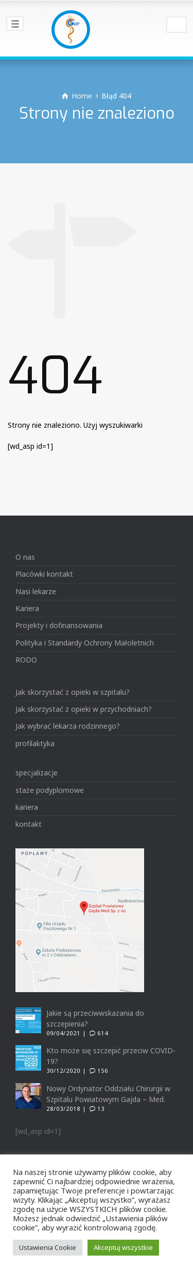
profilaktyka (35, 743)
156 (102, 1070)
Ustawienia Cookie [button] (47, 1247)
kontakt (28, 824)
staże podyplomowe (49, 790)
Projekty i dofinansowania (58, 625)
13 (100, 1108)
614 (102, 1033)
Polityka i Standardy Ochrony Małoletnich (84, 643)
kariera (26, 807)
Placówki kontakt (44, 574)
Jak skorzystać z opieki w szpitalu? (72, 692)
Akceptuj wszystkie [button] (123, 1247)
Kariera (27, 608)
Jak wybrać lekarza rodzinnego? (67, 726)
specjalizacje (36, 772)
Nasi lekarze (35, 591)
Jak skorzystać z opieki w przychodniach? (83, 709)
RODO (26, 660)
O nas (25, 557)
